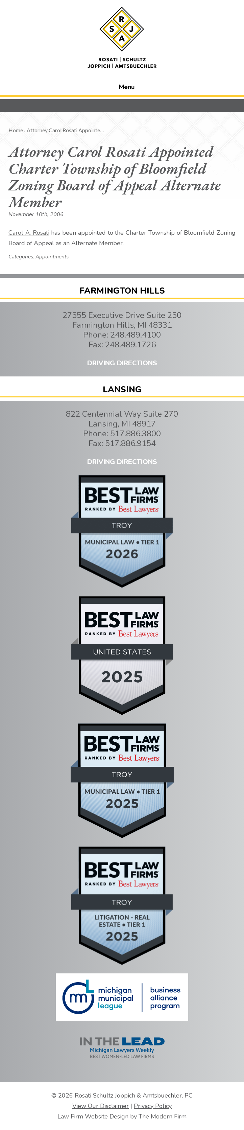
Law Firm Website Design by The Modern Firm (122, 1116)
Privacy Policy (153, 1106)
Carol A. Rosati (28, 233)
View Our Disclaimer (100, 1106)
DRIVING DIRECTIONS (122, 363)
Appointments (52, 256)
